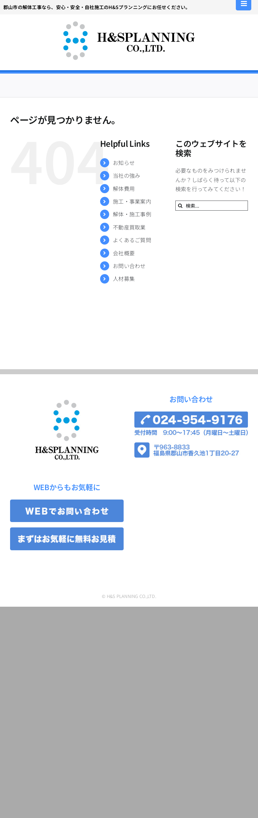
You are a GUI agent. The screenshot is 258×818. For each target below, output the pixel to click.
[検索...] (211, 206)
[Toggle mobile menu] (244, 3)
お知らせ (124, 163)
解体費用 (124, 188)
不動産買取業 (129, 227)
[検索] (180, 206)
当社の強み (126, 175)
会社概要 (124, 253)
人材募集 (124, 278)
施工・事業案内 (132, 201)
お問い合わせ (129, 266)
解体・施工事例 (132, 214)
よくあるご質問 (132, 240)
